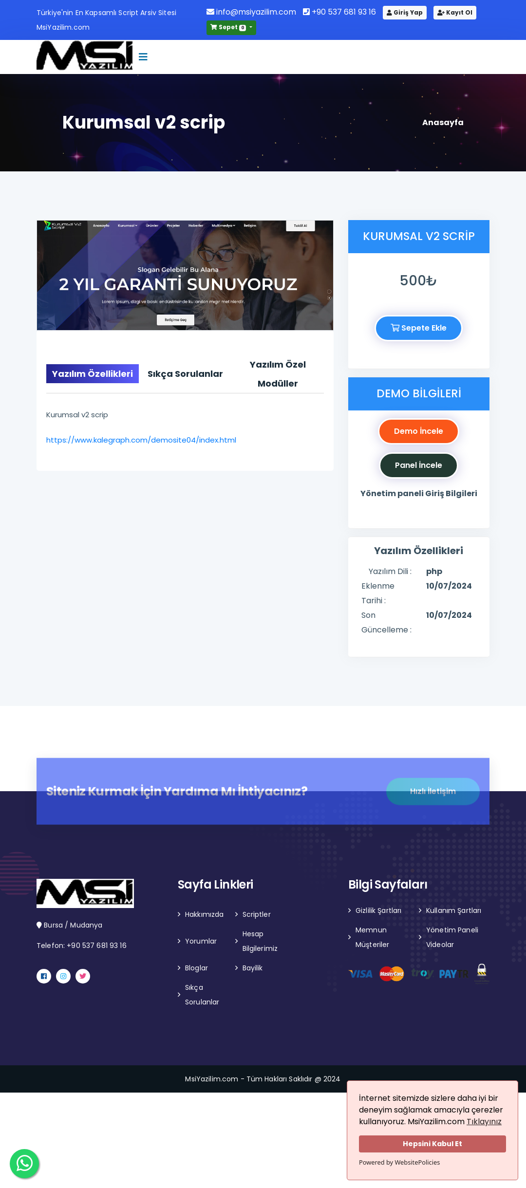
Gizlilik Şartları (378, 910)
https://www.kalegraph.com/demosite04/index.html (141, 440)
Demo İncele (418, 431)
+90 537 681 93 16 (339, 12)
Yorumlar (201, 941)
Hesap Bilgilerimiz (260, 941)
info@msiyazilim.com (251, 12)
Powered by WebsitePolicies (399, 1162)
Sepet (228, 27)
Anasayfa (443, 122)
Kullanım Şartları (453, 910)
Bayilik (253, 968)
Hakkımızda (204, 914)
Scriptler (257, 914)
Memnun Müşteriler (372, 937)
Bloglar (196, 968)
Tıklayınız (484, 1121)
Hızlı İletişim (433, 795)
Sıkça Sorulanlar (202, 995)
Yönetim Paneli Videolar (452, 937)
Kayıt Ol (454, 12)
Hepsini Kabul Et (432, 1144)
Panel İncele (418, 465)
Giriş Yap (405, 12)
